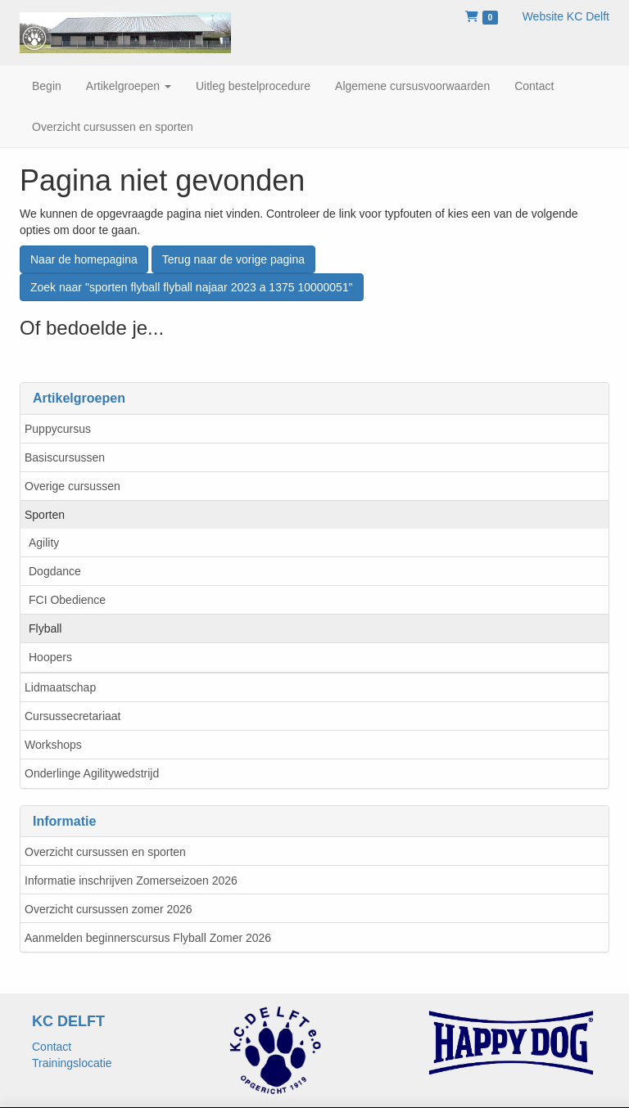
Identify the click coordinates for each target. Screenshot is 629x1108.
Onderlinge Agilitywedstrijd (92, 773)
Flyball (45, 628)
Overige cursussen (72, 486)
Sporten (45, 514)
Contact (51, 1046)
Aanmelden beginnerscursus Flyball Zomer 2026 (148, 937)
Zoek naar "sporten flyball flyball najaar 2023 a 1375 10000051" (191, 287)
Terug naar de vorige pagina (233, 259)
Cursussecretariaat (73, 716)
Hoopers (50, 657)
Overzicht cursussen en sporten (105, 851)
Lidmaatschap (60, 687)
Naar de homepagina (84, 259)
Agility (44, 542)
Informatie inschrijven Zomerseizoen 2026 (131, 880)
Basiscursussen (65, 457)
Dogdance (55, 571)
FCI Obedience (67, 599)
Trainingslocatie (72, 1063)
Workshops (53, 744)
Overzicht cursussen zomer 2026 (108, 909)
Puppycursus (58, 428)
